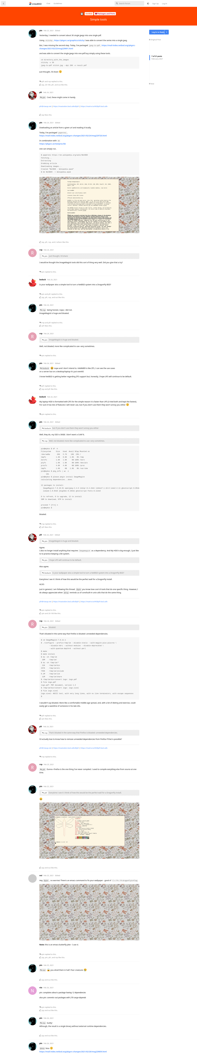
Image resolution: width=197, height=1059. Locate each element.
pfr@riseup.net (45, 106)
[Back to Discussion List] (3, 3)
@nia (42, 1048)
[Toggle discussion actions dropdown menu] (166, 32)
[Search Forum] (129, 3)
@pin (78, 589)
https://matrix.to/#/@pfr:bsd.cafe (94, 106)
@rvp (66, 592)
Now (151, 83)
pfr (44, 769)
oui (44, 970)
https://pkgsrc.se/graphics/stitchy (69, 40)
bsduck (46, 368)
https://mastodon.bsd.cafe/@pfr (66, 106)
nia (44, 1023)
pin (44, 97)
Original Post (155, 39)
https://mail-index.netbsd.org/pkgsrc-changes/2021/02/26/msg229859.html (73, 1051)
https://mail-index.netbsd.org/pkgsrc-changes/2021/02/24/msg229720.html (73, 135)
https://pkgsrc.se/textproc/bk (52, 143)
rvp (44, 310)
